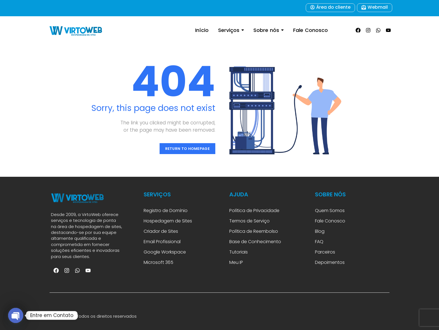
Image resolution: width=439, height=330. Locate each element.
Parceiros (325, 252)
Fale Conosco (330, 221)
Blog (319, 231)
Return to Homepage (187, 148)
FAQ (319, 241)
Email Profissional (162, 241)
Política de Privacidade (254, 210)
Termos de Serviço (249, 221)
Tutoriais (239, 252)
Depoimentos (330, 262)
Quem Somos (330, 210)
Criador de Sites (161, 231)
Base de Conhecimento (255, 241)
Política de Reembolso (253, 231)
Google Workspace (165, 252)
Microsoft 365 (159, 262)
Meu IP (236, 262)
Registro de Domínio (166, 210)
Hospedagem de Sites (168, 221)
